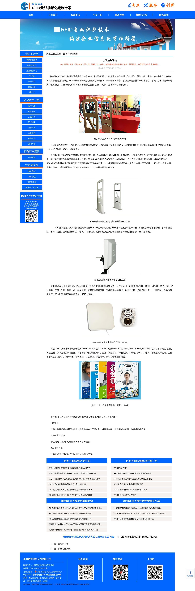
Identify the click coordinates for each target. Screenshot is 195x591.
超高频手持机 (74, 584)
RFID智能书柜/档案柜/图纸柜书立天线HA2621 (67, 484)
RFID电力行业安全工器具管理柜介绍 (128, 484)
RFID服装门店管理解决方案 (125, 495)
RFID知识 (32, 171)
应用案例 (31, 157)
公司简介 (53, 15)
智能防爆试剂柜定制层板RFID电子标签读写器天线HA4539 (72, 473)
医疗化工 (31, 106)
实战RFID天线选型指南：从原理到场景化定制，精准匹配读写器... (140, 513)
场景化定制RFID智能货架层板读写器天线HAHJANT (69, 468)
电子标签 (31, 81)
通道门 (32, 92)
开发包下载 (31, 182)
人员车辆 (31, 117)
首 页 (65, 54)
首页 (31, 15)
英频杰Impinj (44, 584)
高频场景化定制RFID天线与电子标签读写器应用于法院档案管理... (75, 524)
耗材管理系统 (64, 549)
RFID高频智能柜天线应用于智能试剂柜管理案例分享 (70, 519)
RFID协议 (32, 177)
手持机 (32, 76)
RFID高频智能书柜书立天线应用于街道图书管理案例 (70, 513)
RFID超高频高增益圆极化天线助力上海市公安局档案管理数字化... (75, 508)
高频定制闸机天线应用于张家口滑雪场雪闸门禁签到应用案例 (73, 530)
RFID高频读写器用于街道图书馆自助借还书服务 (133, 479)
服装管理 (31, 138)
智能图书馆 (63, 544)
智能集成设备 (31, 60)
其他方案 (31, 144)
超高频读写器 (31, 71)
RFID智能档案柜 (120, 468)
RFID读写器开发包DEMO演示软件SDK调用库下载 (134, 519)
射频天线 (31, 87)
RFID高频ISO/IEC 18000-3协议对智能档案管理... (133, 473)
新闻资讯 (75, 15)
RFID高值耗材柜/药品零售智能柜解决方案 (130, 490)
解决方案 (119, 15)
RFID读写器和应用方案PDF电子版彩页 (137, 537)
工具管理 (31, 133)
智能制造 (31, 111)
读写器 (57, 584)
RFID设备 (64, 584)
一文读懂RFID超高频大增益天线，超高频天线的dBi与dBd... (137, 508)
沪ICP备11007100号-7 (40, 568)
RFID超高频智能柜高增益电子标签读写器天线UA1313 (70, 495)
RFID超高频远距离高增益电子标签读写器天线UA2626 (70, 490)
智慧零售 (31, 128)
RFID (52, 584)
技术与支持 (141, 15)
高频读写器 (31, 65)
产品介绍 (97, 15)
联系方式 (163, 15)
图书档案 (31, 122)
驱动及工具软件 (32, 187)
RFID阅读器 (84, 584)
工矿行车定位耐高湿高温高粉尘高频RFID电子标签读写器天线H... (75, 479)
